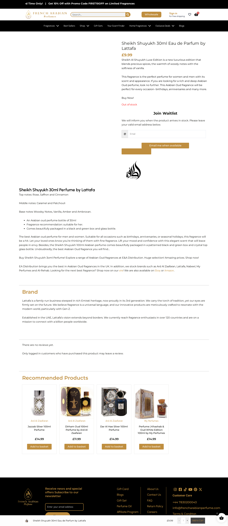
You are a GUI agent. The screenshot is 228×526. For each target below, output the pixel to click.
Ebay (158, 270)
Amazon (169, 270)
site (121, 270)
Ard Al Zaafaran (39, 420)
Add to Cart (197, 520)
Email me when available (165, 145)
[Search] (127, 14)
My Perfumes (151, 420)
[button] (136, 151)
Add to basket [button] (39, 446)
